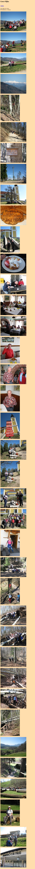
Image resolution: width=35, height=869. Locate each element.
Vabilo (2, 6)
